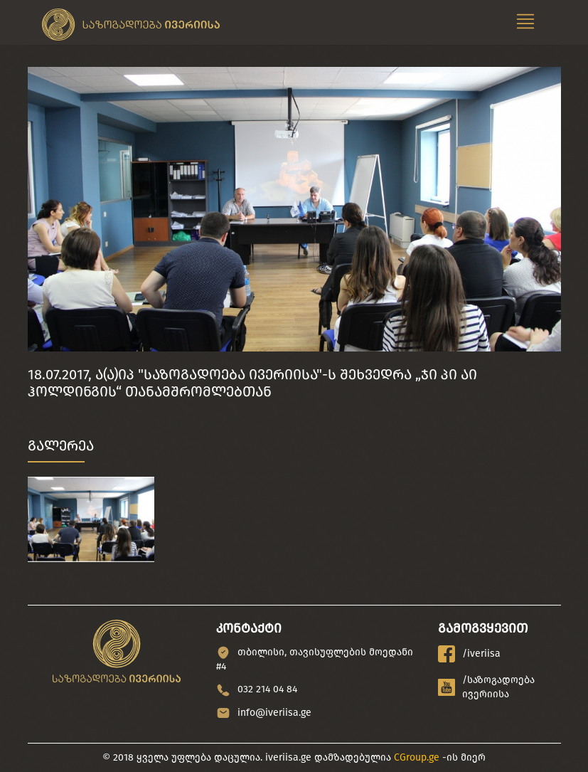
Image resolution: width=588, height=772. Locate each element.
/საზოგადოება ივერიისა (486, 687)
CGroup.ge (416, 757)
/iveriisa (469, 653)
